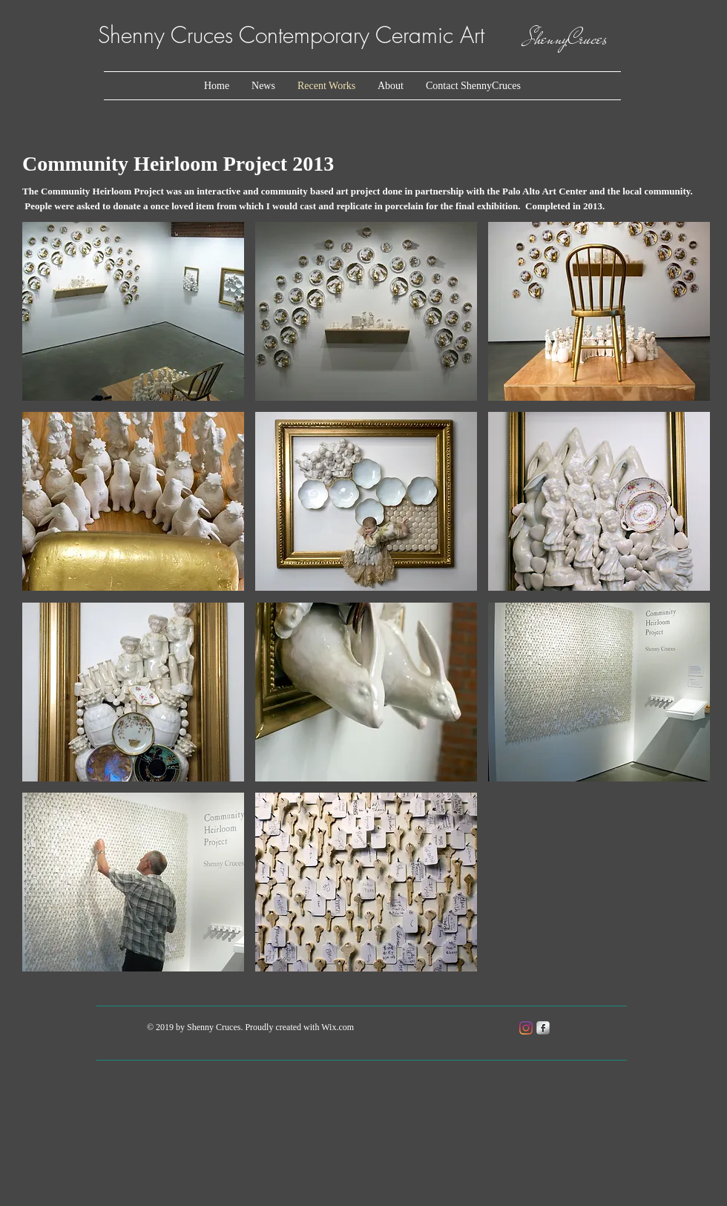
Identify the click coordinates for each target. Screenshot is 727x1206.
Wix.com (337, 1027)
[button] (133, 311)
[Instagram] (526, 1028)
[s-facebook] (543, 1028)
